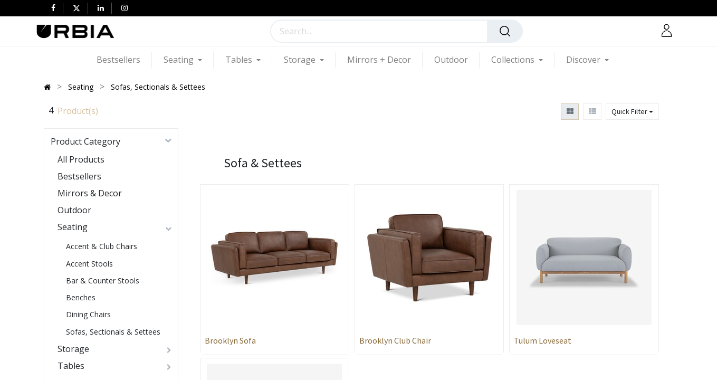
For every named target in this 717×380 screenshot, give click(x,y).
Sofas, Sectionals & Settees (113, 332)
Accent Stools (89, 264)
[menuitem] (124, 59)
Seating (73, 227)
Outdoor (74, 210)
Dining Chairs (88, 314)
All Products (81, 159)
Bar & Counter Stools (102, 281)
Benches (80, 297)
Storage (73, 349)
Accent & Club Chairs (101, 246)
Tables (71, 366)
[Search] (505, 31)
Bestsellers (79, 176)
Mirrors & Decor (90, 193)
